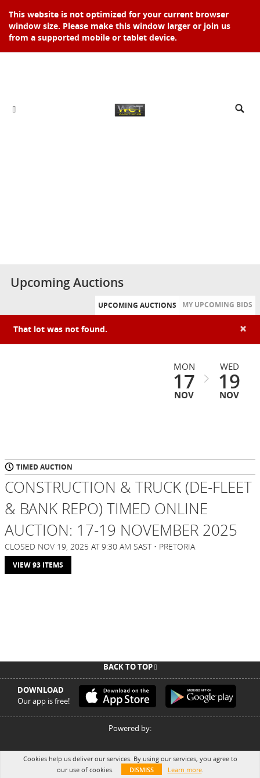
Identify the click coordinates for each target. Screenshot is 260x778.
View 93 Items (38, 565)
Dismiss (141, 769)
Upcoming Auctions (137, 305)
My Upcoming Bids (217, 305)
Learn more (185, 769)
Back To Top (130, 666)
